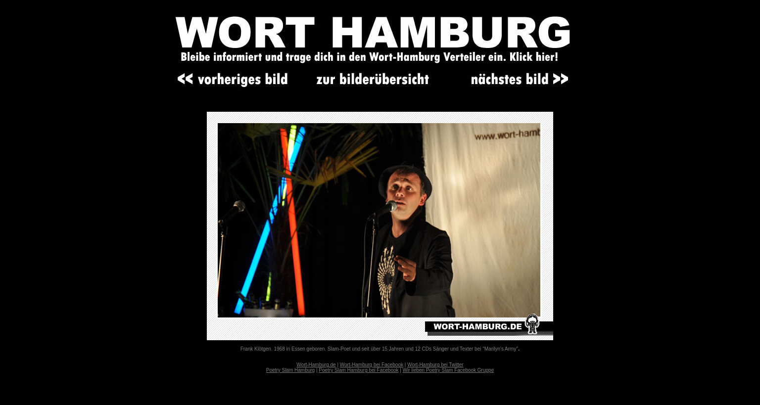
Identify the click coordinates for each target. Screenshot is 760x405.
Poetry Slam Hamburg (290, 370)
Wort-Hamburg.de (315, 364)
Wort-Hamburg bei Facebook (371, 364)
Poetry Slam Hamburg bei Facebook (358, 370)
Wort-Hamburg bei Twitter (435, 364)
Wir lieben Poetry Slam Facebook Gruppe (448, 370)
